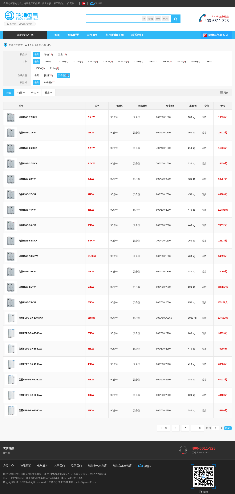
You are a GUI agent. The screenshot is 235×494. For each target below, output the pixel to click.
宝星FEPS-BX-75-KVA (30, 333)
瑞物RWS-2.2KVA (28, 148)
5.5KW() (93, 61)
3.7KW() (78, 61)
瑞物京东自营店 (122, 465)
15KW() (48, 61)
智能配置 (73, 35)
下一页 (197, 428)
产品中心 (8, 465)
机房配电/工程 (115, 35)
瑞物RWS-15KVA (28, 271)
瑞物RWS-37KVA (28, 194)
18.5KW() (123, 61)
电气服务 (42, 465)
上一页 (163, 428)
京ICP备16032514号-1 (58, 474)
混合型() (63, 75)
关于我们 (59, 465)
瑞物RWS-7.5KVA (28, 117)
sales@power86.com (86, 482)
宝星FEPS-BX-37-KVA (30, 379)
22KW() (138, 61)
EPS (158, 18)
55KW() (195, 61)
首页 (57, 35)
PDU (165, 18)
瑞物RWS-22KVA (28, 179)
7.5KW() (108, 61)
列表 (226, 92)
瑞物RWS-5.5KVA (28, 240)
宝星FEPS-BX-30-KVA (30, 395)
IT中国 (6, 453)
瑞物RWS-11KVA (28, 132)
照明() (48, 75)
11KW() (54, 68)
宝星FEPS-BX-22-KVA (30, 410)
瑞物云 (96, 3)
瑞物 (150, 18)
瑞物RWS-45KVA (28, 210)
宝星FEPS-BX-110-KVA (31, 318)
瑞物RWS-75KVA (28, 302)
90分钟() (49, 82)
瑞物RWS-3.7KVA (28, 163)
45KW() (181, 61)
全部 (36, 54)
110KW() (39, 68)
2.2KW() (63, 61)
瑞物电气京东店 (218, 35)
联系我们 (137, 35)
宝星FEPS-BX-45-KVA (30, 364)
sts (144, 18)
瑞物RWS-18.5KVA (28, 256)
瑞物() (48, 54)
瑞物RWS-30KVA (28, 225)
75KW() (209, 61)
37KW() (167, 61)
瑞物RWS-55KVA (28, 287)
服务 (92, 35)
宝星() (62, 54)
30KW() (152, 61)
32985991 (63, 482)
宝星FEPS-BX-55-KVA (30, 348)
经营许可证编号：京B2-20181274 (88, 474)
